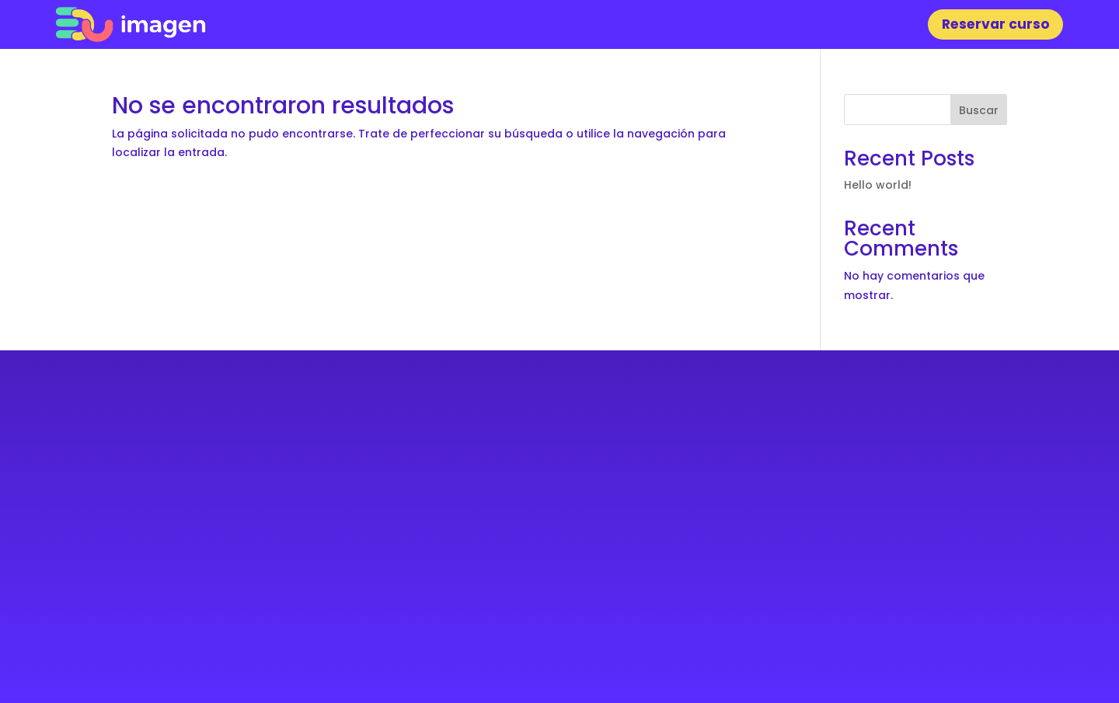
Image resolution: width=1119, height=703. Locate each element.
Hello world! (878, 185)
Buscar (979, 110)
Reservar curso (996, 24)
